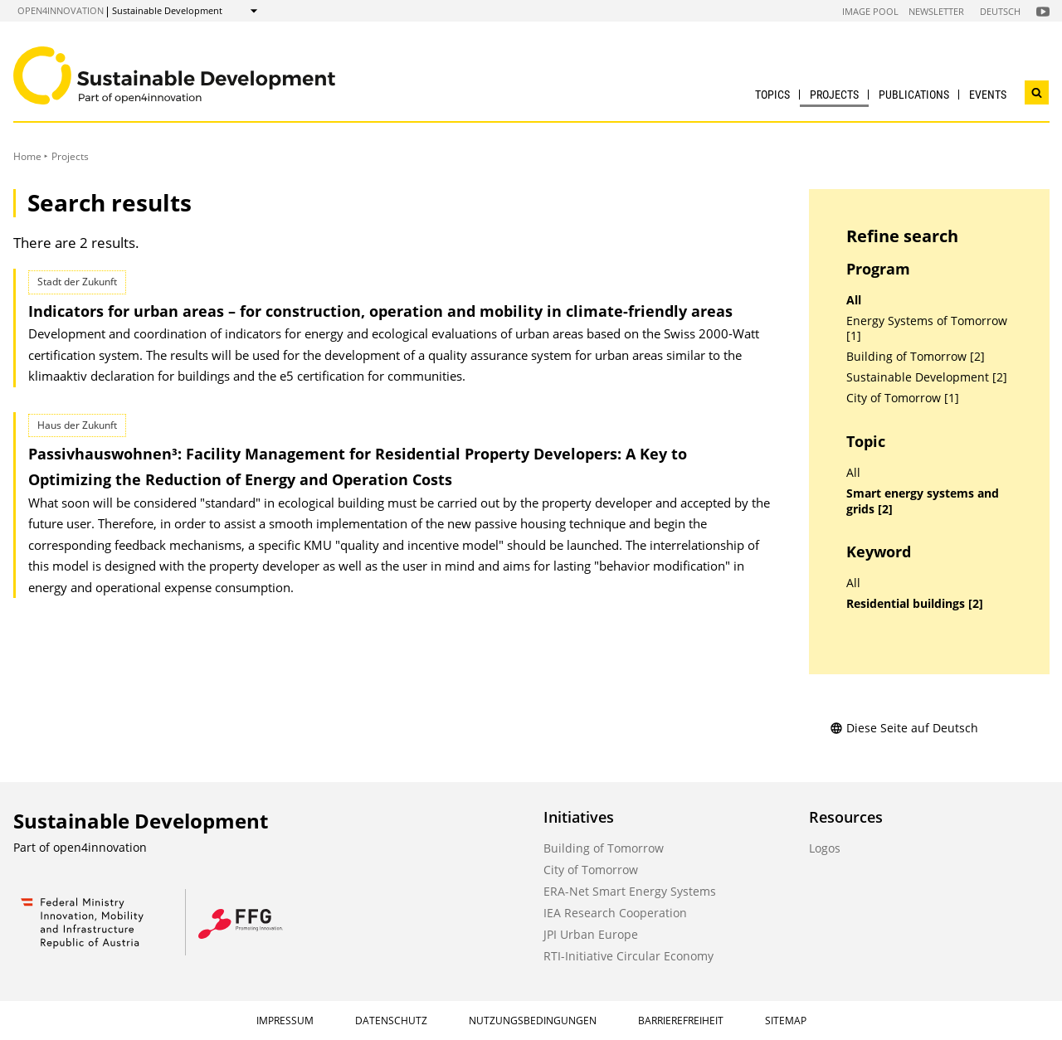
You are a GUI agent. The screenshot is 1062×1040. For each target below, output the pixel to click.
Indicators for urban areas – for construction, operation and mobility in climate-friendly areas (380, 311)
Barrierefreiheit (680, 1020)
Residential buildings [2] (914, 603)
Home (27, 156)
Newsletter (936, 11)
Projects (834, 94)
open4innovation (60, 10)
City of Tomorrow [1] (902, 398)
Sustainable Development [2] (926, 377)
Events (987, 94)
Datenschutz (391, 1020)
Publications (914, 94)
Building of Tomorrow (603, 848)
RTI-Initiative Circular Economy (628, 956)
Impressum (285, 1020)
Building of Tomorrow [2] (915, 356)
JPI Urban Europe (590, 934)
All (853, 300)
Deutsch (1000, 11)
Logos (824, 848)
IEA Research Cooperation (615, 913)
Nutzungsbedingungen (533, 1020)
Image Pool (870, 11)
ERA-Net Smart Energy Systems (629, 891)
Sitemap (785, 1020)
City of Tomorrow (590, 869)
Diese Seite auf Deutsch (904, 728)
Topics (772, 94)
